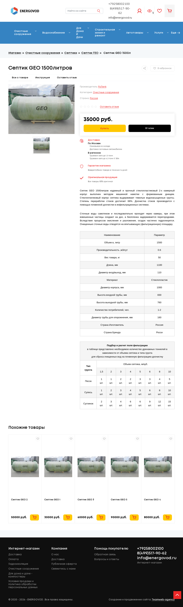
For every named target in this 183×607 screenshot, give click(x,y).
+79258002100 (150, 548)
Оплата (13, 559)
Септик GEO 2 (19, 500)
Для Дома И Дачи (80, 32)
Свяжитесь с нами (63, 569)
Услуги (158, 33)
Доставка (15, 554)
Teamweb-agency (163, 600)
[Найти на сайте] (84, 11)
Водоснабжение (53, 33)
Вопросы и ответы (106, 559)
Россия (94, 98)
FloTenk (102, 87)
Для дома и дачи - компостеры (20, 575)
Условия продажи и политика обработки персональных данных (23, 584)
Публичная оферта (64, 564)
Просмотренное (149, 11)
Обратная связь (105, 554)
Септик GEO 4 (152, 500)
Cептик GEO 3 (86, 500)
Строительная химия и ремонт (105, 33)
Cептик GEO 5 (119, 500)
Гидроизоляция (18, 564)
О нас (55, 554)
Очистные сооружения (22, 32)
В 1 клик (149, 128)
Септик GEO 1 (52, 500)
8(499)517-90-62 (152, 553)
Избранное (160, 11)
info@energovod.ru (120, 18)
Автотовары (134, 33)
